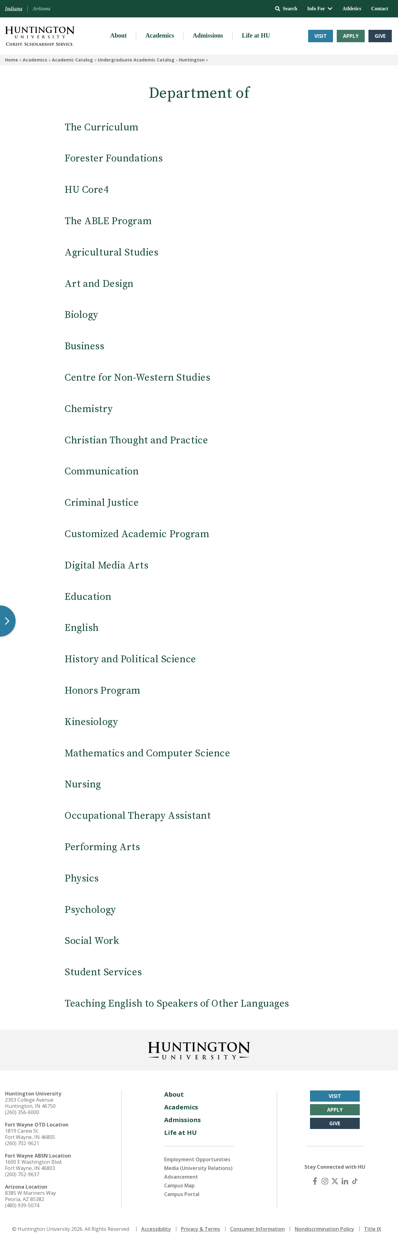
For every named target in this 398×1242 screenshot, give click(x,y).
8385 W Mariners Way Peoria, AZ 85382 (30, 1196)
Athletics (351, 8)
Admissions (208, 35)
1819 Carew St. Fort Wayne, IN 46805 (30, 1133)
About (118, 35)
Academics (160, 35)
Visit (320, 36)
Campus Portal (181, 1194)
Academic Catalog (72, 60)
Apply (351, 36)
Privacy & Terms (200, 1229)
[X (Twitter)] (335, 1181)
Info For (319, 8)
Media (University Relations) (198, 1168)
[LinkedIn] (345, 1181)
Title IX (372, 1229)
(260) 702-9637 (22, 1174)
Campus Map (179, 1185)
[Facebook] (315, 1181)
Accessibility (156, 1229)
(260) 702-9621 (22, 1143)
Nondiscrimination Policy (324, 1229)
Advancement (181, 1176)
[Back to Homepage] (199, 1049)
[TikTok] (355, 1181)
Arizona (41, 9)
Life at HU (256, 35)
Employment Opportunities (197, 1159)
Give (380, 36)
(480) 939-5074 (22, 1205)
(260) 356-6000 (22, 1112)
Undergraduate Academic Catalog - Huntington (151, 60)
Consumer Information (257, 1229)
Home (11, 60)
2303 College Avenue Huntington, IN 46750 (30, 1102)
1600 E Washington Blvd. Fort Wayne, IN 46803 (33, 1165)
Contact (379, 8)
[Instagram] (325, 1181)
